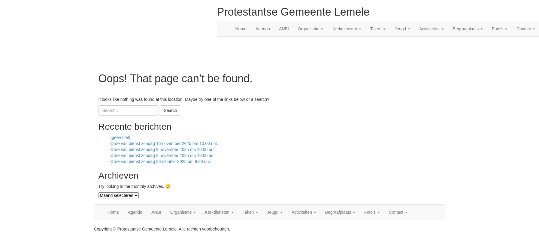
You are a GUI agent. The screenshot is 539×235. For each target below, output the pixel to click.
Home (241, 28)
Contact (398, 212)
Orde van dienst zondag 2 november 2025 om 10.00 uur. (163, 155)
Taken (378, 28)
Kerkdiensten (346, 28)
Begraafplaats (468, 28)
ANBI (284, 28)
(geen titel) (120, 137)
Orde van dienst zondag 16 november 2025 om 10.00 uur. (164, 143)
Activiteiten (431, 28)
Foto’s (499, 28)
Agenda (263, 28)
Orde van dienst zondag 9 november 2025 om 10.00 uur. (163, 149)
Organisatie (310, 28)
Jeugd (402, 28)
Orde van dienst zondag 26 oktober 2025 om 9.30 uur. (161, 161)
